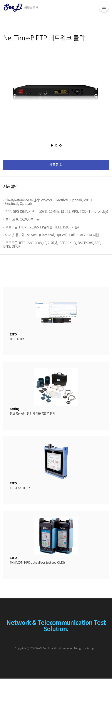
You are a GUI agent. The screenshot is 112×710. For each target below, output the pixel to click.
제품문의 (55, 164)
